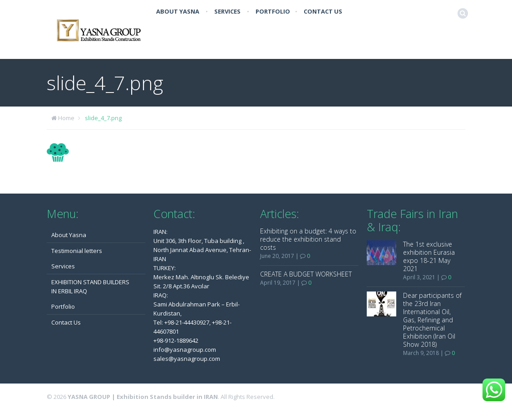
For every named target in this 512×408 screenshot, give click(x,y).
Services (227, 11)
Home (66, 118)
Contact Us (323, 11)
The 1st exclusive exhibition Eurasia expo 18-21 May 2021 (429, 256)
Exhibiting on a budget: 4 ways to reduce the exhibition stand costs (308, 239)
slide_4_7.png (103, 118)
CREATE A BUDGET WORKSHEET (306, 274)
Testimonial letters (76, 251)
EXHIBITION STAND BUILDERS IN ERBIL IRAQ (90, 286)
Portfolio (273, 11)
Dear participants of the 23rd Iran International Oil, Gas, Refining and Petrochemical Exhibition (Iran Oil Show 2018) (432, 320)
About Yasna (177, 11)
